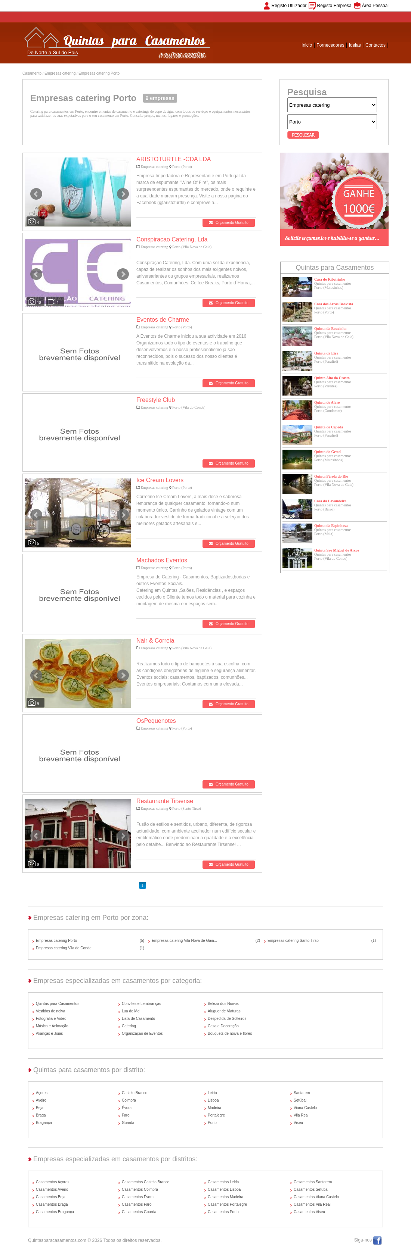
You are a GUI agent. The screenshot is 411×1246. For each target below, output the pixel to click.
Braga (41, 1115)
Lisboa (213, 1100)
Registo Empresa (334, 5)
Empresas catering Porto (99, 73)
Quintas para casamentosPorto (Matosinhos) (332, 285)
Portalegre (216, 1115)
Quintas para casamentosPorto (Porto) (332, 310)
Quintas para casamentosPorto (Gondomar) (332, 409)
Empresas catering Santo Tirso (293, 941)
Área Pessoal (375, 5)
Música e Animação (52, 1026)
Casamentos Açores (52, 1182)
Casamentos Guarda (139, 1212)
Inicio (307, 45)
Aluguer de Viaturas (224, 1011)
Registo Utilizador (289, 5)
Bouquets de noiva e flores (230, 1033)
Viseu (298, 1123)
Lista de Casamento (138, 1019)
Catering (129, 1026)
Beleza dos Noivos (223, 1004)
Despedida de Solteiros (227, 1019)
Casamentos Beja (50, 1197)
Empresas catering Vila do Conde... (65, 948)
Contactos (375, 45)
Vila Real (301, 1115)
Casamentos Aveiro (52, 1189)
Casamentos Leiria (223, 1182)
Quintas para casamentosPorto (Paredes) (332, 384)
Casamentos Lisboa (224, 1189)
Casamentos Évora (138, 1197)
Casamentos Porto (223, 1212)
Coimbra (129, 1100)
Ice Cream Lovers (159, 480)
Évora (127, 1108)
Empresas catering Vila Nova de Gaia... (184, 941)
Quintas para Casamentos (57, 1004)
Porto (212, 1123)
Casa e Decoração (223, 1026)
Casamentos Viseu (309, 1212)
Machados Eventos (161, 560)
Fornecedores (330, 45)
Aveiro (41, 1100)
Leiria (212, 1093)
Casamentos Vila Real (312, 1204)
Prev (36, 194)
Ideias (355, 45)
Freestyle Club (155, 400)
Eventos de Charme (162, 319)
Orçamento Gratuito (228, 223)
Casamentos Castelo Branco (145, 1182)
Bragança (44, 1123)
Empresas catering (59, 73)
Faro (126, 1115)
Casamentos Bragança (55, 1212)
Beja (39, 1108)
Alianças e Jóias (49, 1033)
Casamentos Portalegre (227, 1204)
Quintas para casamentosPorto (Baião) (332, 507)
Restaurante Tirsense (164, 801)
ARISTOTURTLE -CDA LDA (173, 159)
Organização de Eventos (142, 1033)
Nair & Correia (155, 640)
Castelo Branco (134, 1093)
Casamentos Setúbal (311, 1189)
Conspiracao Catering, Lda (171, 239)
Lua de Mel (131, 1011)
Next (123, 194)
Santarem (302, 1093)
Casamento (31, 73)
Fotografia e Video (51, 1019)
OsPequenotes (156, 721)
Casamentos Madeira (225, 1197)
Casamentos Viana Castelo (316, 1197)
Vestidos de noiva (50, 1011)
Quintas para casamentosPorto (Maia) (332, 532)
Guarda (128, 1123)
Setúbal (300, 1100)
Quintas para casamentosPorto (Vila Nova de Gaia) (333, 335)
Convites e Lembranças (141, 1004)
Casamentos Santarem (313, 1182)
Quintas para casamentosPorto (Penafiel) (332, 359)
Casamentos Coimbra (140, 1189)
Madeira (214, 1108)
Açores (41, 1093)
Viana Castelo (305, 1108)
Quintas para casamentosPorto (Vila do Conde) (332, 556)
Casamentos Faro (136, 1204)
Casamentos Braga (52, 1204)
